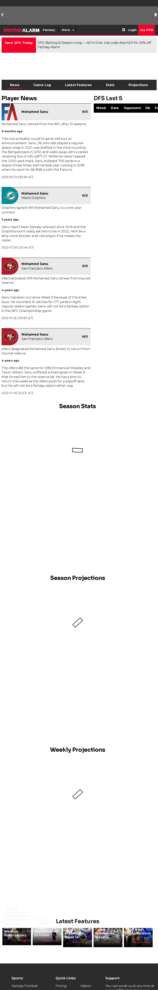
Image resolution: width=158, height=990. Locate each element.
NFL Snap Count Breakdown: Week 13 (105, 931)
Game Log (42, 85)
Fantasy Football (24, 986)
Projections (138, 85)
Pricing (61, 986)
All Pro (146, 30)
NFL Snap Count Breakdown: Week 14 (75, 931)
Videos (85, 986)
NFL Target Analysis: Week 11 (138, 933)
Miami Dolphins (33, 198)
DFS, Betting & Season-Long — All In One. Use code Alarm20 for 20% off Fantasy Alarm (94, 45)
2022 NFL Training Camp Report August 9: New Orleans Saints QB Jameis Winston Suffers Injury (16, 922)
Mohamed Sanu (35, 112)
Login (132, 30)
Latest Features (78, 85)
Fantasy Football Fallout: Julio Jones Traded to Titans (46, 927)
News (14, 85)
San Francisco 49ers (37, 268)
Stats (110, 85)
